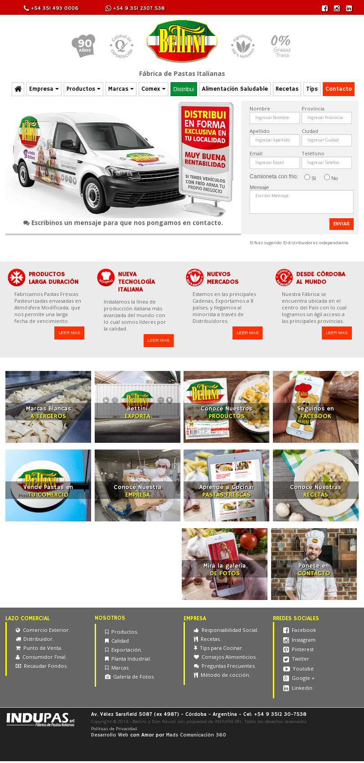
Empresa (44, 89)
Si (310, 177)
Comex (153, 89)
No (331, 177)
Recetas (287, 89)
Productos (83, 89)
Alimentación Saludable (235, 89)
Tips (312, 89)
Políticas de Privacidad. (114, 729)
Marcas (121, 89)
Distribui (183, 89)
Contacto (338, 89)
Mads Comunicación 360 (196, 735)
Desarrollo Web (109, 735)
